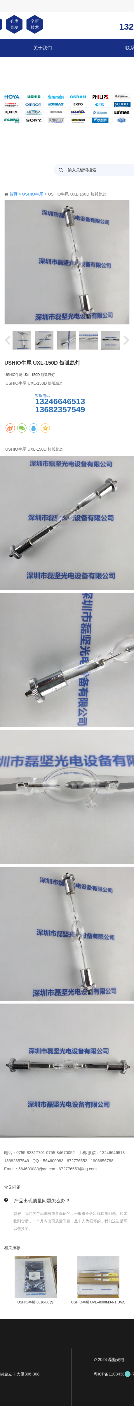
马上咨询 (17, 403)
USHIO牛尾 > (35, 194)
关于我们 (42, 47)
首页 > (15, 194)
